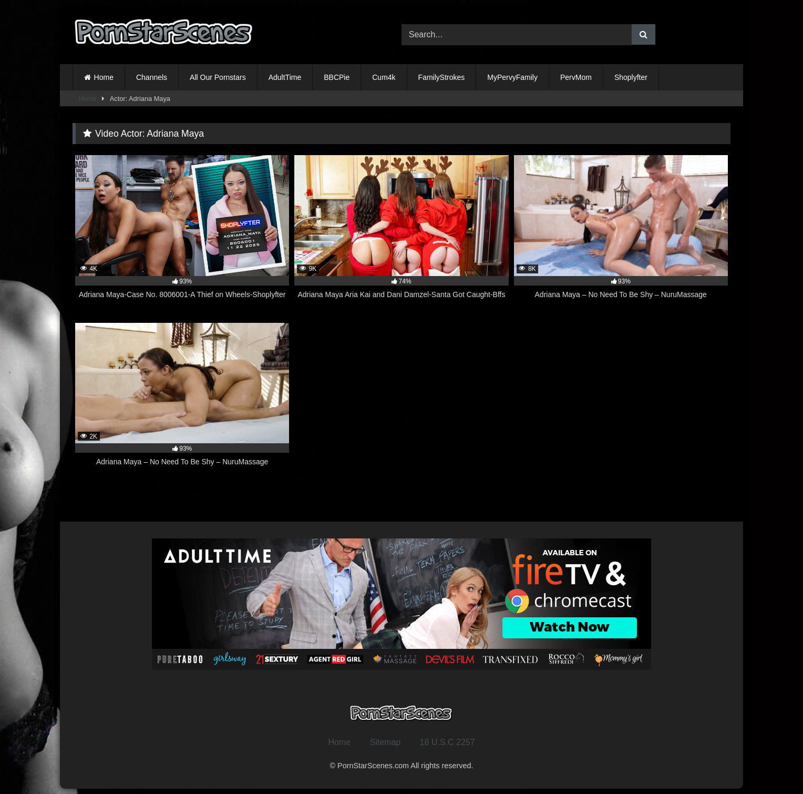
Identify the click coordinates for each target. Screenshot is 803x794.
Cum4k (383, 77)
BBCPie (336, 77)
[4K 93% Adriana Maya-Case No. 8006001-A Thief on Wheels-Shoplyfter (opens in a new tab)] (182, 233)
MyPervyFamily (512, 77)
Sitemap (385, 742)
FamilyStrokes (441, 77)
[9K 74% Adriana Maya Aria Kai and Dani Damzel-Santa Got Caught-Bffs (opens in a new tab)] (401, 233)
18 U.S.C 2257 (447, 742)
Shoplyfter (630, 77)
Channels (151, 77)
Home (104, 77)
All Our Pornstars (218, 77)
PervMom (576, 77)
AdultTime (285, 77)
